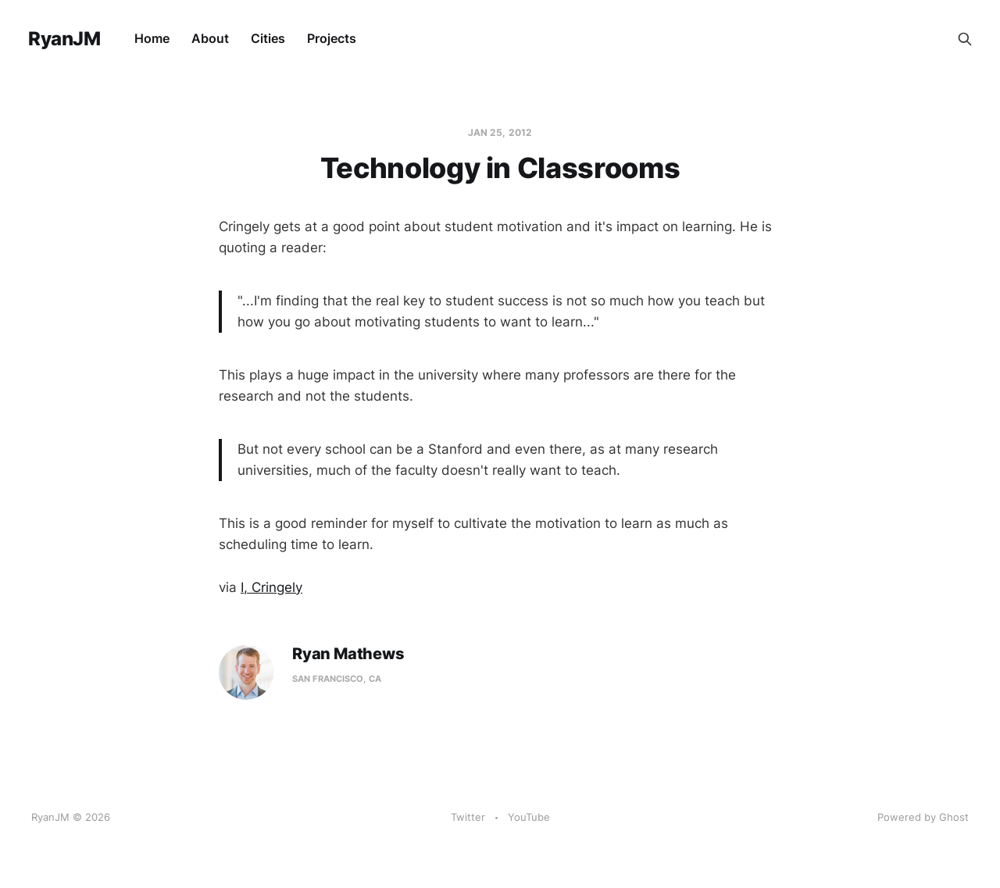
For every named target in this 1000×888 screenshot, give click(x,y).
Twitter (468, 817)
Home (152, 38)
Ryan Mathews (348, 654)
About (210, 38)
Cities (268, 38)
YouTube (529, 817)
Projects (331, 38)
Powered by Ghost (923, 817)
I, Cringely (271, 587)
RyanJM (64, 39)
